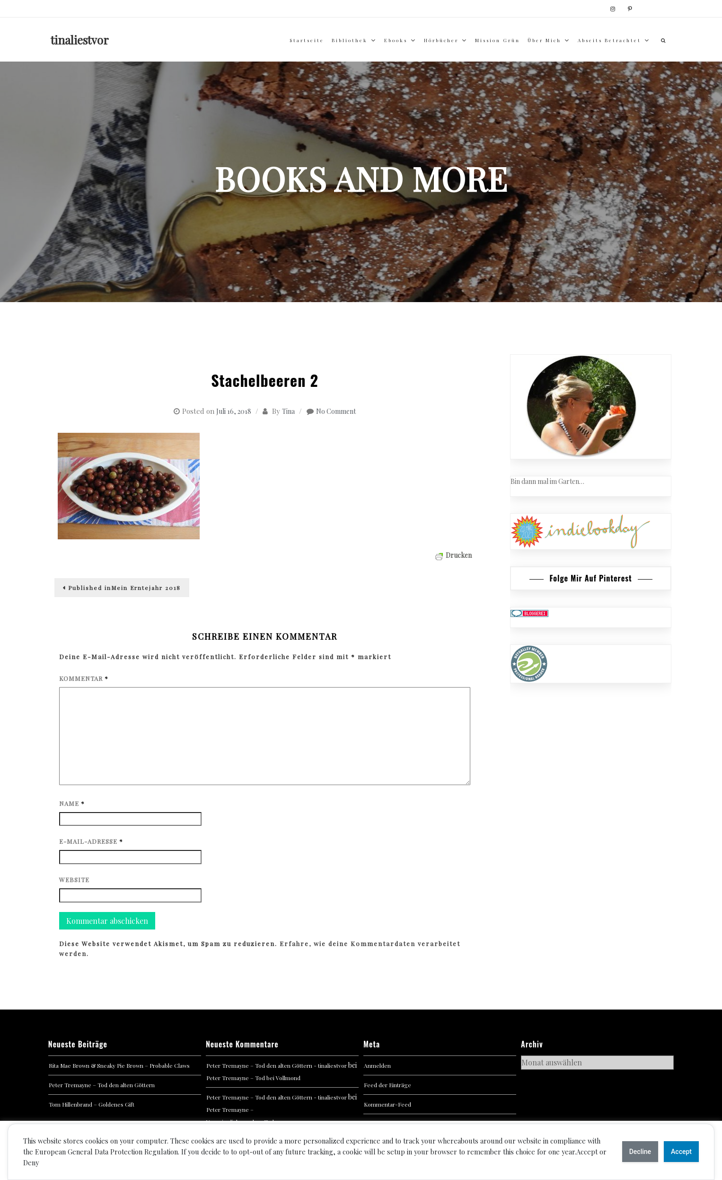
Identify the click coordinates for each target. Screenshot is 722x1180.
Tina (288, 411)
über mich (544, 40)
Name (72, 803)
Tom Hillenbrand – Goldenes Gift (91, 1104)
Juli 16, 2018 (233, 411)
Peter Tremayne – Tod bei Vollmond (253, 1078)
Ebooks (395, 40)
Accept (681, 1151)
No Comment (336, 411)
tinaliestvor (80, 39)
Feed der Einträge (387, 1085)
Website (74, 880)
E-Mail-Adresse (91, 841)
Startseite (307, 40)
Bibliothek (350, 40)
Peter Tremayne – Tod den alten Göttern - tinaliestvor (276, 1065)
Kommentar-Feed (387, 1104)
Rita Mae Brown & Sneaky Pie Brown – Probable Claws (119, 1065)
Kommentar (83, 678)
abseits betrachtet (609, 40)
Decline (640, 1151)
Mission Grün (497, 40)
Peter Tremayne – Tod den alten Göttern (102, 1085)
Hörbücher (441, 40)
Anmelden (377, 1065)
